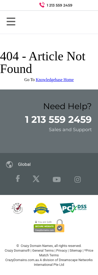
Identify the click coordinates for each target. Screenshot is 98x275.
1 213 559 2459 (58, 119)
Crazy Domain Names (37, 246)
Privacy (61, 250)
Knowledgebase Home (55, 79)
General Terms (43, 250)
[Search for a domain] (84, 5)
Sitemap (76, 250)
